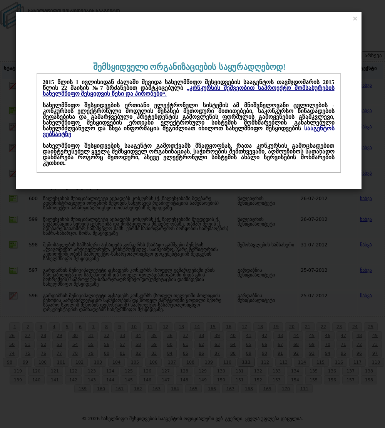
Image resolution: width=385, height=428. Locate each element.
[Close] (355, 18)
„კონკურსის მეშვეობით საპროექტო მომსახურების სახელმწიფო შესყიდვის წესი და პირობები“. (189, 91)
